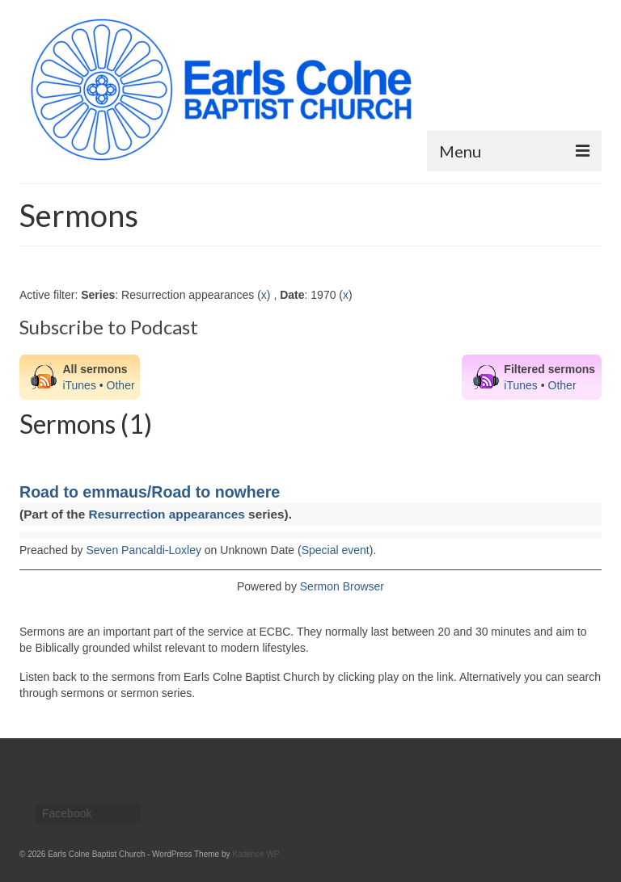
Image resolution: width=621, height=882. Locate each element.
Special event (336, 550)
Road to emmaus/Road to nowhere (149, 492)
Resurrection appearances (167, 514)
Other (121, 385)
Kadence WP (255, 854)
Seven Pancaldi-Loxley (144, 550)
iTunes (79, 385)
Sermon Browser (342, 586)
